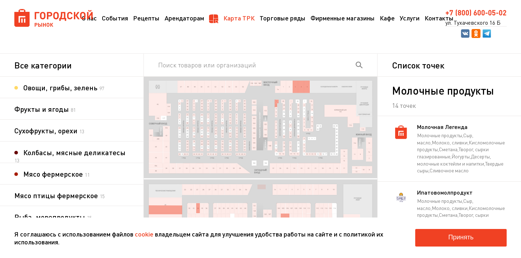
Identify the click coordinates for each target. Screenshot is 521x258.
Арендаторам (184, 18)
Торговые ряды (283, 18)
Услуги (410, 18)
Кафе (387, 18)
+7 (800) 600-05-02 (476, 12)
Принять (460, 237)
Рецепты (146, 18)
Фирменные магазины (343, 18)
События (115, 18)
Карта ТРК (232, 18)
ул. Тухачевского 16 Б (473, 22)
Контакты (439, 18)
